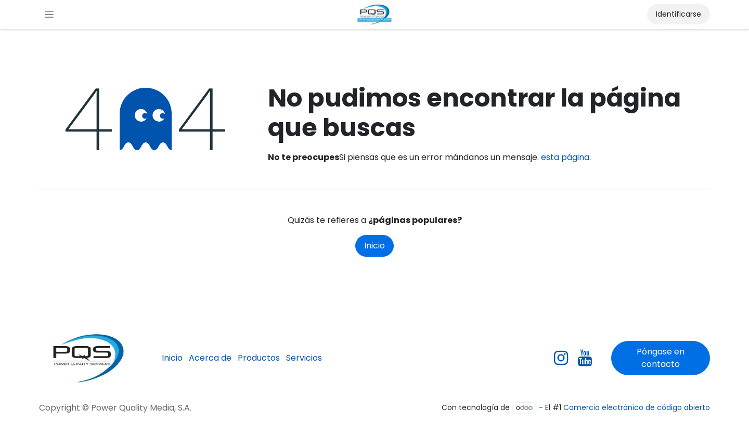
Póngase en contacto (661, 358)
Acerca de (210, 358)
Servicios (304, 358)
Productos (259, 358)
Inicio (374, 246)
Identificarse (678, 14)
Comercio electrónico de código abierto (636, 407)
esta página (565, 157)
